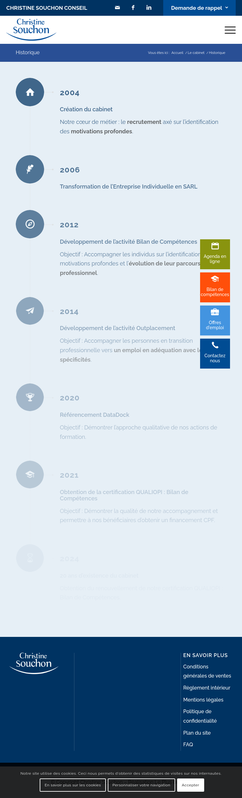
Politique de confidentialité (200, 716)
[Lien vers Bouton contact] (199, 8)
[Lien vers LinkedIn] (149, 8)
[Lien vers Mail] (117, 8)
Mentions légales (203, 700)
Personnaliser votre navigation (141, 785)
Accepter (190, 785)
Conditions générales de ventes (207, 671)
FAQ (188, 745)
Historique (28, 52)
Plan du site (197, 733)
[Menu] (227, 29)
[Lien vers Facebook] (133, 8)
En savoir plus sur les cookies (73, 785)
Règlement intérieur (206, 688)
